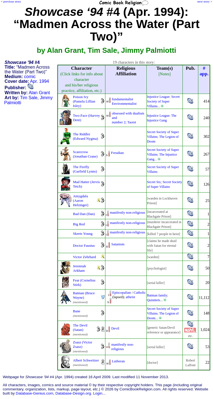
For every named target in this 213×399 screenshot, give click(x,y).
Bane (76, 311)
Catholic (140, 292)
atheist (130, 297)
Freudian (117, 153)
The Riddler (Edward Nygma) (85, 136)
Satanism (118, 244)
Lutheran (118, 361)
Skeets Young (83, 233)
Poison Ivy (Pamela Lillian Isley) (84, 101)
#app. (204, 71)
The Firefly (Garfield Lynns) (85, 169)
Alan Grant (39, 92)
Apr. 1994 (39, 81)
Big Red (79, 224)
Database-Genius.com (34, 393)
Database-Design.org (73, 393)
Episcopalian (121, 292)
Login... (99, 393)
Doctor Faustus (84, 245)
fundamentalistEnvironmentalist (124, 101)
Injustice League (158, 97)
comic (30, 76)
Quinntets (153, 300)
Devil (115, 328)
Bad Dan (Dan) (84, 214)
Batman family (157, 295)
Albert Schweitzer (86, 360)
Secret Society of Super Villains (163, 101)
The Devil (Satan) (80, 327)
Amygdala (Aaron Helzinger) (80, 200)
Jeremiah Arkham (79, 268)
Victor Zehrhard (84, 257)
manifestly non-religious (127, 212)
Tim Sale (28, 97)
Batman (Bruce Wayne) (84, 295)
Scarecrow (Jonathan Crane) (85, 154)
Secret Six (154, 182)
